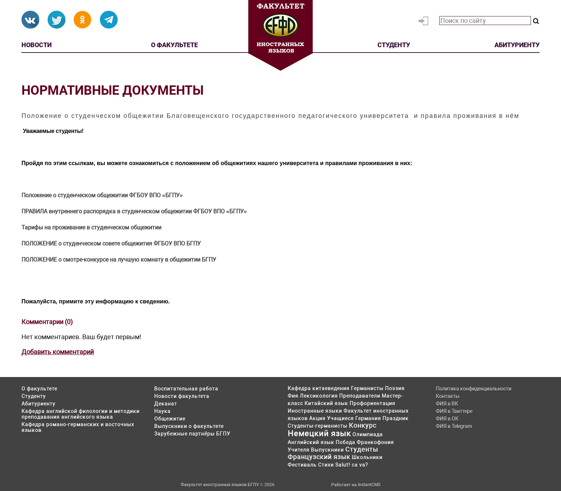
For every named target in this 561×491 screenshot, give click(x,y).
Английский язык (311, 442)
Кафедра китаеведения (319, 388)
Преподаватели (359, 396)
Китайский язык (326, 403)
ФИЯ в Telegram (454, 426)
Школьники (367, 457)
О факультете (174, 45)
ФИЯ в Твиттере (454, 411)
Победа (345, 442)
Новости (36, 45)
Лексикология (319, 396)
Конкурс (362, 425)
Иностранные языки (315, 411)
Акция (317, 418)
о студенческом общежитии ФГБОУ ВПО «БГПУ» (118, 195)
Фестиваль (302, 465)
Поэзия (395, 388)
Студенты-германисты (317, 426)
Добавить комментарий (57, 352)
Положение (37, 195)
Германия (368, 418)
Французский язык (319, 457)
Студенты (361, 449)
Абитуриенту (517, 45)
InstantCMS (369, 484)
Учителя (298, 450)
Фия (293, 396)
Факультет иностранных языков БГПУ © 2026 (227, 484)
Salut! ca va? (351, 465)
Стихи (326, 465)
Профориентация (372, 403)
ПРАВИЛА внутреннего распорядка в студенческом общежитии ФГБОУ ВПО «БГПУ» (134, 211)
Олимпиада (367, 434)
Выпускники (327, 450)
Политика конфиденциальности (473, 389)
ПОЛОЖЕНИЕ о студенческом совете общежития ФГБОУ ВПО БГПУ (111, 243)
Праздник (395, 418)
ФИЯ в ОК (447, 419)
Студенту (393, 45)
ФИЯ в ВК (447, 404)
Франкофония (375, 442)
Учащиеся (340, 418)
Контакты (447, 396)
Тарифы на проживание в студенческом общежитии (91, 227)
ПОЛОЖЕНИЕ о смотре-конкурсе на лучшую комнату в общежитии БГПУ (118, 259)
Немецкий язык (319, 433)
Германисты (367, 388)
